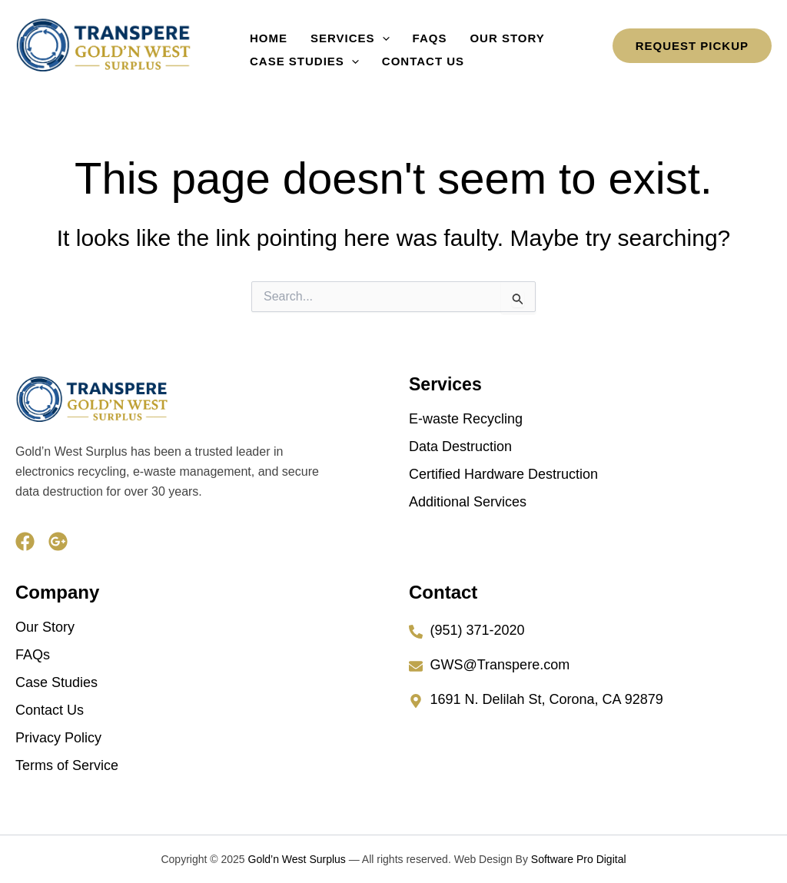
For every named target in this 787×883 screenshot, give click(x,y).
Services (338, 35)
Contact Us (411, 58)
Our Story (480, 34)
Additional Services (467, 502)
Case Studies (300, 58)
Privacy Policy (58, 737)
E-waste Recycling (466, 419)
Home (265, 34)
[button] (371, 35)
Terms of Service (66, 765)
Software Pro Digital (578, 859)
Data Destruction (460, 446)
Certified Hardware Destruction (503, 474)
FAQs (411, 34)
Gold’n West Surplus (297, 859)
